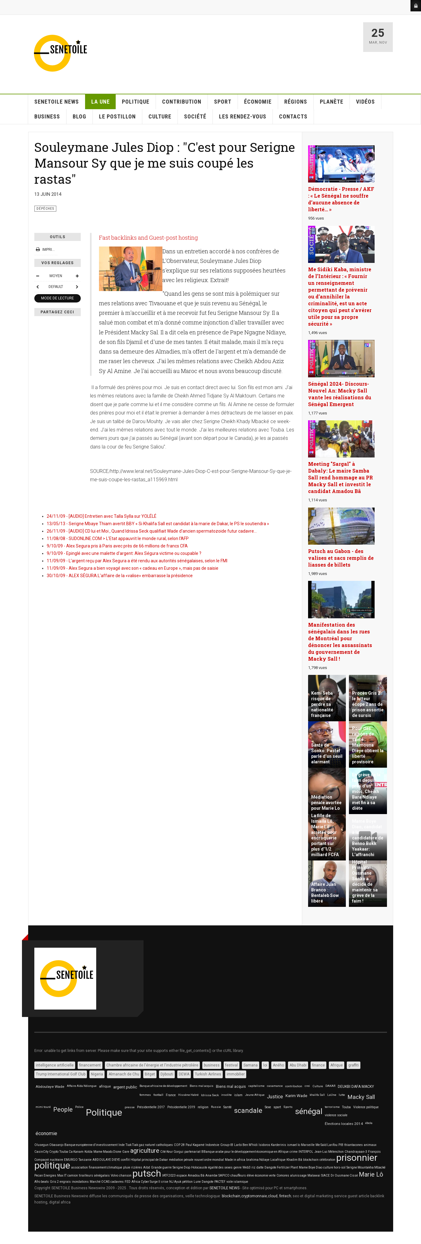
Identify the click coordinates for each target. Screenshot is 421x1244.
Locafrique (278, 1159)
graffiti (353, 1065)
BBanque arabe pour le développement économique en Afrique (245, 1151)
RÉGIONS (295, 101)
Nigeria (97, 1074)
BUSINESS (47, 116)
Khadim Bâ (294, 1159)
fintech (285, 1196)
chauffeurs (238, 1175)
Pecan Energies (45, 1175)
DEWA (184, 1074)
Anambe (211, 1175)
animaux (370, 1145)
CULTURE (159, 116)
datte (260, 1167)
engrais (65, 1181)
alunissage (298, 1175)
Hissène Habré (188, 1094)
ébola (368, 1123)
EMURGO (71, 1159)
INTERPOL (306, 1151)
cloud (272, 1196)
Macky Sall (361, 1097)
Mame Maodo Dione (107, 1151)
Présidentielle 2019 (181, 1107)
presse (130, 1107)
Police (79, 1107)
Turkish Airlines (208, 1074)
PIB (340, 1145)
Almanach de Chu (124, 1074)
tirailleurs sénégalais (94, 1175)
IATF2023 (169, 1175)
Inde (121, 1145)
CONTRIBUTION (181, 101)
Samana (250, 1065)
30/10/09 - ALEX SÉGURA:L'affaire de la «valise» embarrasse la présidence (120, 575)
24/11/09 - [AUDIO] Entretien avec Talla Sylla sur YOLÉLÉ (102, 516)
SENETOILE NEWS (56, 101)
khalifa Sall (317, 1094)
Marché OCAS (100, 1181)
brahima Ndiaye (257, 1159)
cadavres (117, 1181)
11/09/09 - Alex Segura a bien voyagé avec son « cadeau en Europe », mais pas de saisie (132, 568)
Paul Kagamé (195, 1145)
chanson (125, 1175)
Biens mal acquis (201, 1085)
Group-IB (226, 1145)
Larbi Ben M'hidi (246, 1145)
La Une (100, 101)
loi (265, 1065)
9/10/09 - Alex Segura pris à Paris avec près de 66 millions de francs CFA (117, 545)
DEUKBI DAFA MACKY (356, 1086)
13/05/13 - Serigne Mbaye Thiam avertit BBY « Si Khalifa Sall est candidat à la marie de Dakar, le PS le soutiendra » (158, 523)
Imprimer (48, 249)
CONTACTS (293, 116)
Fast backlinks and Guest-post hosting (148, 237)
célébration (327, 1159)
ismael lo (293, 1145)
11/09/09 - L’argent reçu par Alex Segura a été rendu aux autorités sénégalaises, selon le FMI (137, 560)
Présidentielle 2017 (151, 1107)
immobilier (236, 1074)
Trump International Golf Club (60, 1074)
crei (307, 1085)
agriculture (144, 1150)
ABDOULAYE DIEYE (106, 1159)
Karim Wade (296, 1095)
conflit (125, 1159)
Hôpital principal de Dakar (149, 1159)
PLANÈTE (331, 101)
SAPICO (224, 1175)
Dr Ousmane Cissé (344, 1175)
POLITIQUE (135, 101)
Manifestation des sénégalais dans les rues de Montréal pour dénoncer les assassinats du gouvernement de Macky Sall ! (340, 641)
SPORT (222, 101)
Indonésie (212, 1145)
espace (182, 1175)
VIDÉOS (365, 101)
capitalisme (256, 1085)
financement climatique (105, 1167)
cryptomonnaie (254, 1196)
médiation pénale (181, 1159)
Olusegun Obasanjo (48, 1145)
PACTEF (220, 1181)
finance (318, 1065)
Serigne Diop (181, 1167)
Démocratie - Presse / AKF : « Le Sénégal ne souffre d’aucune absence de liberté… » (341, 199)
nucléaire (56, 1159)
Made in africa (235, 1159)
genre (238, 1167)
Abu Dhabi (298, 1065)
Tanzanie (85, 1159)
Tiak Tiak (132, 1145)
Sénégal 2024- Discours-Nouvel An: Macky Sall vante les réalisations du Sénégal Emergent (339, 393)
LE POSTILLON (117, 116)
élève (250, 1175)
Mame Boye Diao (310, 1167)
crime (294, 1151)
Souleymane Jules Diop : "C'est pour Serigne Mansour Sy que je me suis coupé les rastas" (164, 163)
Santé (227, 1107)
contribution (293, 1086)
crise (164, 1181)
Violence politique (366, 1107)
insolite (226, 1094)
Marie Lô (371, 1174)
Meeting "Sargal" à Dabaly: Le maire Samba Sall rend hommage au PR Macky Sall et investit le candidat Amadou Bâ (340, 477)
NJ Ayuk (175, 1181)
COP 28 (179, 1145)
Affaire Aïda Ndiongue (82, 1085)
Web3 (247, 1167)
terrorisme (332, 1107)
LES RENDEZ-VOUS (242, 116)
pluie (126, 1167)
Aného (278, 1065)
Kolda (88, 1151)
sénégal (308, 1111)
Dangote (207, 1181)
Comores (283, 1175)
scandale (248, 1110)
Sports (288, 1107)
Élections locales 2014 (344, 1124)
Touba (346, 1107)
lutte (342, 1094)
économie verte (265, 1175)
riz (253, 1167)
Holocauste (199, 1167)
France (171, 1095)
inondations (80, 1181)
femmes (145, 1094)
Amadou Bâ (196, 1175)
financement (90, 1065)
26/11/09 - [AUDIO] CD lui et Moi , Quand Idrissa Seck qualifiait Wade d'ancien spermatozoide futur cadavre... (152, 531)
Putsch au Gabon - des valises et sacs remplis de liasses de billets (341, 558)
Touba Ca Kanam (71, 1151)
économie (46, 1133)
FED (128, 1181)
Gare (125, 1151)
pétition (187, 1181)
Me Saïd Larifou (326, 1145)
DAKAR (330, 1085)
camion (72, 1175)
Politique (104, 1112)
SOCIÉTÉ (195, 116)
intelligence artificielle (55, 1065)
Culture (317, 1086)
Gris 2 (54, 1181)
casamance (275, 1085)
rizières (136, 1167)
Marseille (308, 1145)
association (79, 1167)
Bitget (150, 1074)
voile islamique (237, 1181)
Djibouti (167, 1074)
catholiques (164, 1145)
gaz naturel (147, 1145)
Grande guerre (161, 1167)
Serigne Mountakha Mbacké (365, 1167)
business (212, 1065)
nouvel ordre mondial (209, 1159)
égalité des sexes (220, 1167)
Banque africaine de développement (163, 1085)
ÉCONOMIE (258, 101)
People (63, 1109)
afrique (105, 1086)
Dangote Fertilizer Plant (281, 1167)
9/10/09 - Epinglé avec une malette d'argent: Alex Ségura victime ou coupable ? (124, 553)
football (158, 1094)
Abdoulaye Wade (50, 1086)
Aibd (146, 1167)
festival (231, 1065)
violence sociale (336, 1115)
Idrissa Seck (210, 1095)
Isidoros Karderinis (272, 1145)
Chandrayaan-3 (356, 1151)
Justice (275, 1097)
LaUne (331, 1094)
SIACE (325, 1175)
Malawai (313, 1175)
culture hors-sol (334, 1167)
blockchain (311, 1159)
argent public (125, 1087)
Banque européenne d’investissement (91, 1145)
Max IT (62, 1175)
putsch (146, 1173)
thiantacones (353, 1145)
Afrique (336, 1065)
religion (203, 1107)
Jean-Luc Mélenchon (329, 1151)
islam (238, 1095)
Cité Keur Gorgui (171, 1151)
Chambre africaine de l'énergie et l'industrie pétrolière (152, 1065)
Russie (216, 1107)
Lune (197, 1181)
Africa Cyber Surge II (145, 1181)
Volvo (114, 1175)
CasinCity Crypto (46, 1151)
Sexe (268, 1107)
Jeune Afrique (254, 1094)
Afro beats (41, 1181)
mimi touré (43, 1107)
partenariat (192, 1151)
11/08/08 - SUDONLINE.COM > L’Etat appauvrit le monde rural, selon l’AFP (118, 538)
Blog (79, 116)
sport (277, 1107)
